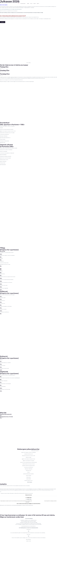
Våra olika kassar (23, 3)
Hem (18, 3)
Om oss (31, 3)
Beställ (28, 3)
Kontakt (34, 3)
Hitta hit (38, 3)
